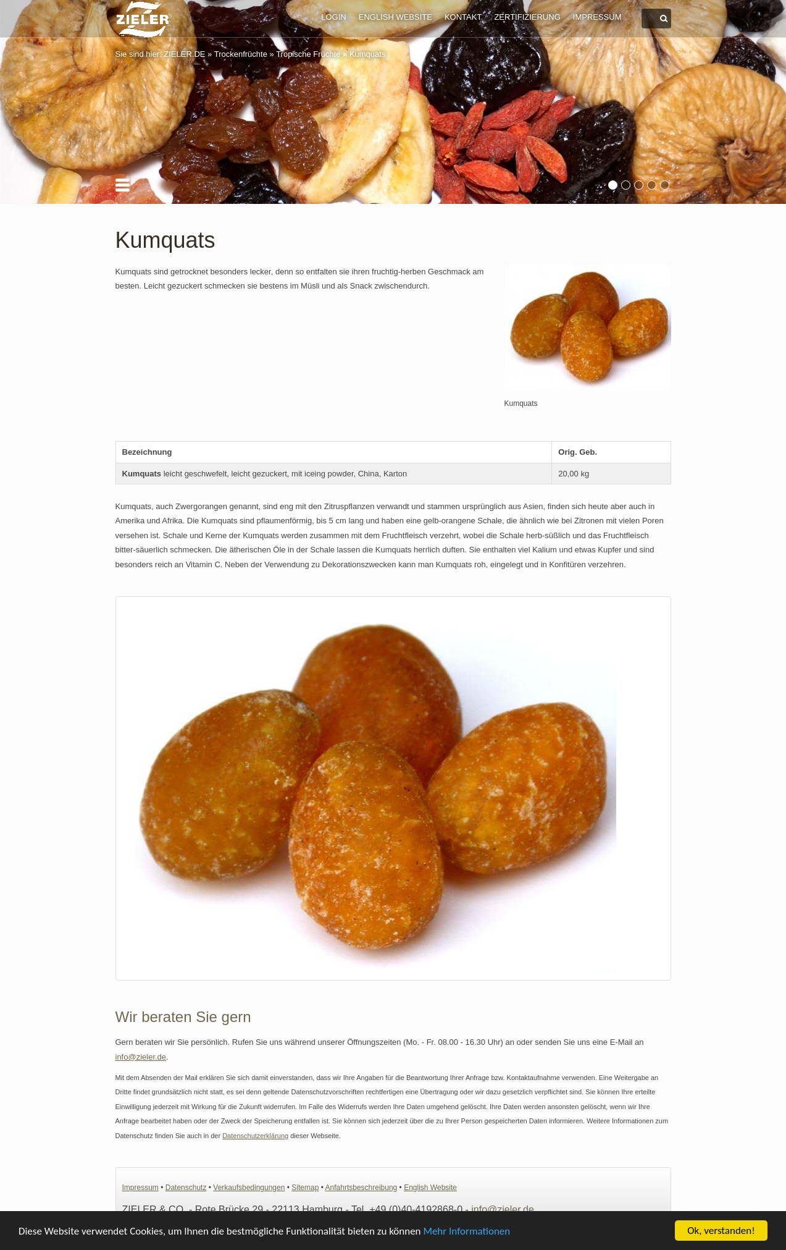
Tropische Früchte (308, 54)
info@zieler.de (141, 1057)
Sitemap (305, 1187)
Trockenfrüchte (240, 54)
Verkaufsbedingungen (249, 1187)
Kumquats (367, 54)
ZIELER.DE (184, 54)
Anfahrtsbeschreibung (361, 1187)
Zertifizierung (527, 17)
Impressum (597, 17)
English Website (395, 17)
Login (333, 17)
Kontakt (463, 17)
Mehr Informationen (466, 1231)
